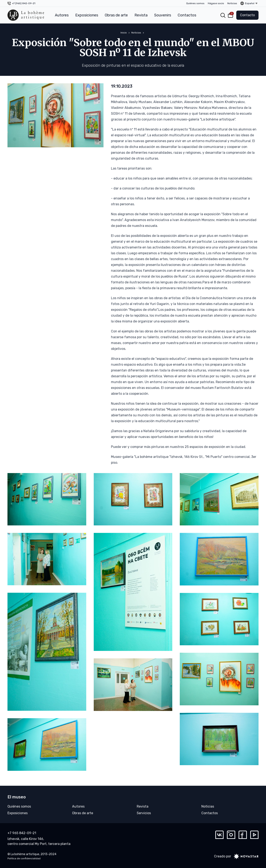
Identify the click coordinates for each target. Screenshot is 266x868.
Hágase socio (216, 3)
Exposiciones (86, 15)
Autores (62, 15)
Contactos (187, 15)
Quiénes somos (195, 3)
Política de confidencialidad (24, 858)
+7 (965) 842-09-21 (23, 3)
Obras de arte (116, 15)
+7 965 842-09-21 (21, 833)
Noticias (232, 3)
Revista (141, 15)
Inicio (124, 32)
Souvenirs (162, 15)
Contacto (247, 15)
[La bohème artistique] (25, 15)
